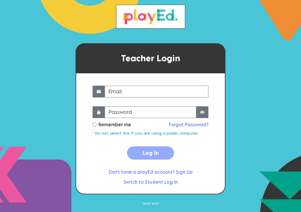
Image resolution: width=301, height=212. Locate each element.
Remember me (114, 124)
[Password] (150, 112)
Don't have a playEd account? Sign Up (151, 172)
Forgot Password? (188, 124)
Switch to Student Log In (150, 182)
